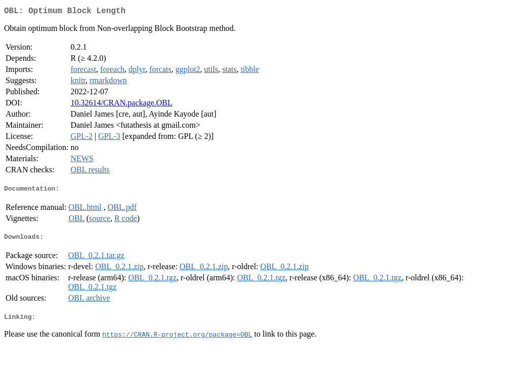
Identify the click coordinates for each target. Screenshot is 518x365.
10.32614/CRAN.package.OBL (121, 104)
